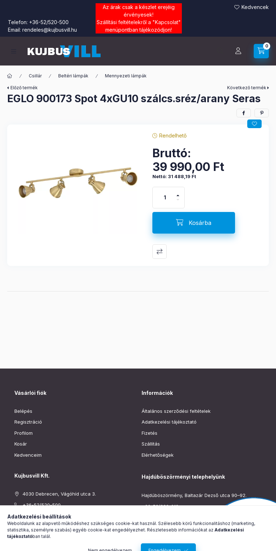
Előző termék (24, 87)
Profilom (23, 433)
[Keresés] (220, 51)
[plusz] (178, 192)
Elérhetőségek (158, 455)
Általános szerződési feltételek (176, 411)
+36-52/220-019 (160, 506)
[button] (76, 183)
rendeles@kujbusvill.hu (49, 30)
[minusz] (178, 203)
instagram (31, 534)
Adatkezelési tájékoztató (169, 422)
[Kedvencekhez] (254, 123)
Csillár (35, 75)
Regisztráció (28, 422)
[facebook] (243, 113)
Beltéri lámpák (73, 75)
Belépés (23, 411)
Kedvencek (255, 7)
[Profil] (238, 51)
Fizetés (149, 433)
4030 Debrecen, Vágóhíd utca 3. (59, 494)
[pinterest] (261, 113)
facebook (16, 534)
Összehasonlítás (159, 251)
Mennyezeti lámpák (126, 75)
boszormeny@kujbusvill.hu (171, 517)
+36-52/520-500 (49, 22)
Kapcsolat (166, 22)
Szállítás (151, 444)
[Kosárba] (193, 223)
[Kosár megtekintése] (261, 51)
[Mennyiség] (165, 197)
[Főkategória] (9, 76)
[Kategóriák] (13, 51)
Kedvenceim (28, 455)
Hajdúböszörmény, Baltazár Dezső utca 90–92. (194, 495)
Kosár (20, 444)
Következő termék (246, 87)
